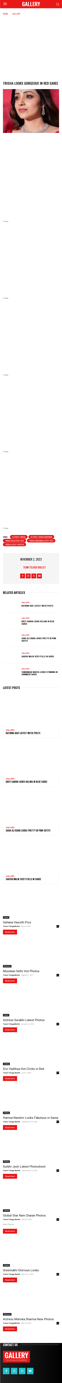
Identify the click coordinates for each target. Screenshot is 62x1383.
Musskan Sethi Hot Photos (21, 971)
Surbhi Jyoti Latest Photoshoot (24, 1166)
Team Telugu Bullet (34, 567)
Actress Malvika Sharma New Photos (28, 1319)
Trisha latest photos (14, 544)
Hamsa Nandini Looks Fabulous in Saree (30, 1118)
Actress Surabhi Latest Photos (24, 1020)
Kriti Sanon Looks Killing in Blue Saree (38, 622)
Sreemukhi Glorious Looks (21, 1270)
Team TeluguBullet (11, 926)
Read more (10, 932)
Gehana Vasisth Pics (17, 922)
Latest (6, 917)
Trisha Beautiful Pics (14, 540)
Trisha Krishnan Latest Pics (41, 540)
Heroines (7, 966)
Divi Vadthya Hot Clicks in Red (23, 1069)
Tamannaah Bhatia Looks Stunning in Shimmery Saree (40, 673)
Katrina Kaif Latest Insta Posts (37, 605)
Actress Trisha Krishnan (41, 536)
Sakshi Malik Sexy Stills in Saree (38, 656)
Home (5, 13)
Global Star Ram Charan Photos (24, 1215)
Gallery (16, 13)
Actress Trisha (18, 536)
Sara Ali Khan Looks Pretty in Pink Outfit (39, 639)
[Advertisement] (31, 47)
